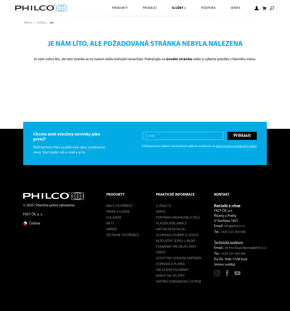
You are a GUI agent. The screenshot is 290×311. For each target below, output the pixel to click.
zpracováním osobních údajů (236, 146)
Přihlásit (242, 135)
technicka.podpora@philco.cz (246, 248)
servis (161, 212)
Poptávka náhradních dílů (178, 217)
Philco (28, 23)
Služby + (179, 8)
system (41, 23)
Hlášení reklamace (171, 223)
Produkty (120, 8)
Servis (235, 8)
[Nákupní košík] (264, 8)
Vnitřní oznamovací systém (178, 281)
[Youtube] (237, 275)
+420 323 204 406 (233, 253)
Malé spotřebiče (119, 206)
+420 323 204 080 (233, 232)
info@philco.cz (234, 226)
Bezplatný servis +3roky (176, 241)
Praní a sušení (118, 212)
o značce (163, 206)
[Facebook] (227, 275)
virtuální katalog (170, 229)
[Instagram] (217, 275)
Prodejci (150, 8)
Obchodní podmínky (172, 270)
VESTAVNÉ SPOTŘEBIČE (122, 235)
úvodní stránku (179, 59)
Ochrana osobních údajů (177, 235)
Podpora (208, 8)
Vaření (111, 229)
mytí (110, 223)
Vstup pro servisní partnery (179, 258)
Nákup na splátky (170, 276)
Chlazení (113, 217)
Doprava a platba (170, 264)
